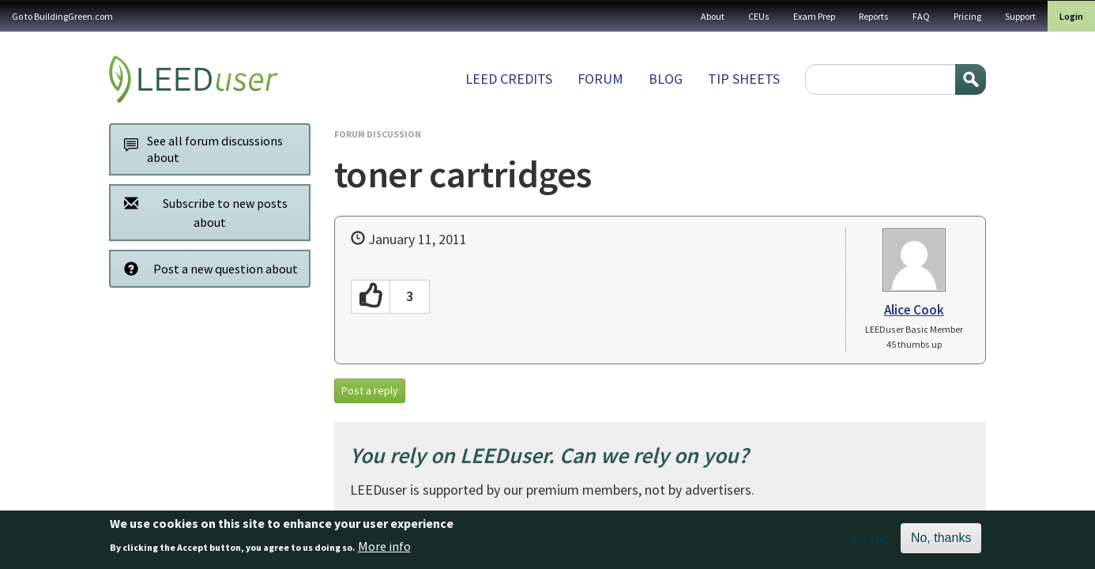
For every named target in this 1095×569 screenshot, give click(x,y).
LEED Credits (508, 79)
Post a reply (369, 390)
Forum (600, 79)
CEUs (759, 16)
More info (384, 549)
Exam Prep (814, 16)
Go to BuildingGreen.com (62, 16)
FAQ (921, 16)
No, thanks (941, 541)
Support (1020, 16)
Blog (666, 79)
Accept (869, 542)
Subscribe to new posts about (201, 212)
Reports (874, 16)
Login (1071, 16)
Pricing (967, 16)
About (712, 16)
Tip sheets (744, 79)
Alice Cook (914, 309)
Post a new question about (206, 268)
